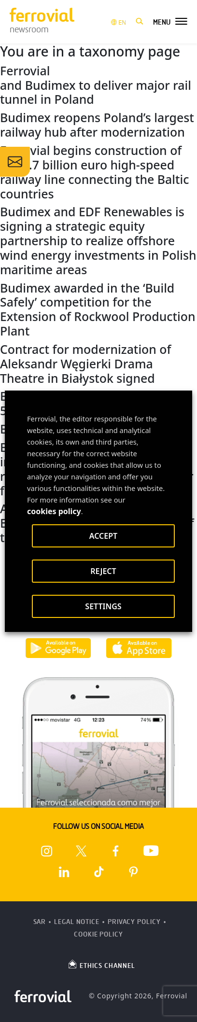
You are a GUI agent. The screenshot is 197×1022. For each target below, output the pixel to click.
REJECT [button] (103, 571)
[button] (139, 21)
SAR (39, 922)
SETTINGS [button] (103, 606)
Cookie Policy (98, 934)
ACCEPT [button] (103, 536)
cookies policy (54, 511)
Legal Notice (76, 922)
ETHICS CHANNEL (101, 964)
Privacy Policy (134, 922)
